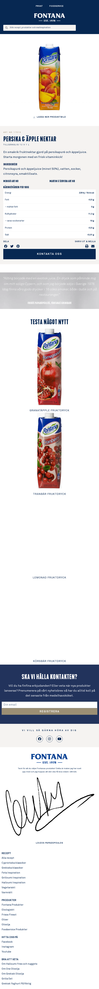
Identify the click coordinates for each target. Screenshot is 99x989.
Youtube (6, 952)
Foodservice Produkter (14, 929)
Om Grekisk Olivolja (13, 974)
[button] (6, 246)
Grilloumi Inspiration (13, 877)
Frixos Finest (9, 914)
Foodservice (56, 6)
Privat (39, 6)
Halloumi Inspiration (13, 882)
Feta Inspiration (11, 873)
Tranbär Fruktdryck (49, 494)
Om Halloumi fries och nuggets (19, 964)
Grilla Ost (7, 978)
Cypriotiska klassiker (14, 863)
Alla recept (8, 858)
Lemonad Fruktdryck (49, 577)
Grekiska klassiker (12, 868)
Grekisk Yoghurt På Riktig (16, 983)
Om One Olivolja (10, 969)
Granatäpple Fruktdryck (49, 410)
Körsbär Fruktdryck (49, 661)
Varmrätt (7, 892)
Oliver (5, 919)
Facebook (7, 942)
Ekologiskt (8, 910)
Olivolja (6, 924)
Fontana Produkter (12, 905)
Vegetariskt (8, 887)
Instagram (8, 947)
